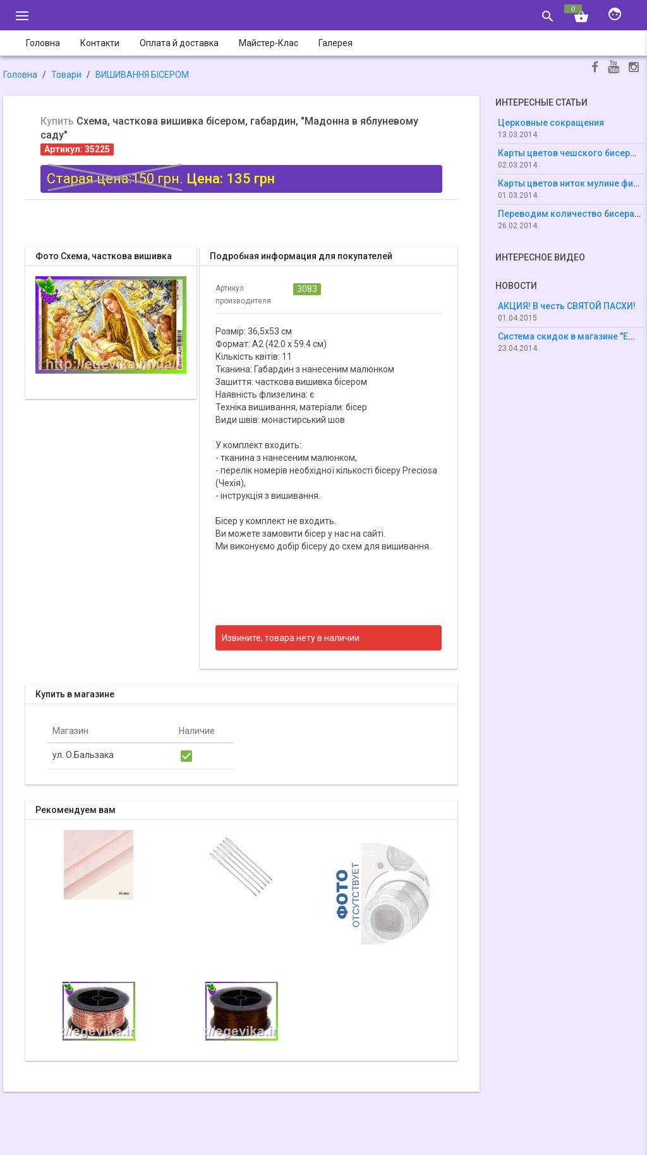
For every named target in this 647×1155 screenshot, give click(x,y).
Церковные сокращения (551, 123)
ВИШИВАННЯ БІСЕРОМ (142, 75)
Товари (66, 75)
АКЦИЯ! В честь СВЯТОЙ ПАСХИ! (567, 306)
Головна (20, 75)
